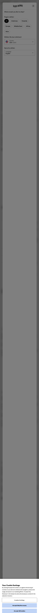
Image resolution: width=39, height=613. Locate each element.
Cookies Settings (19, 609)
